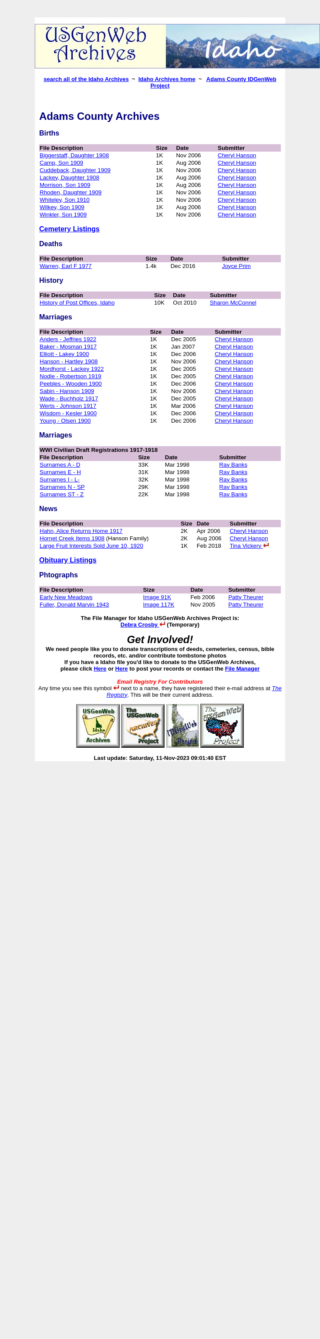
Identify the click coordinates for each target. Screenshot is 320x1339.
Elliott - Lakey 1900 (64, 354)
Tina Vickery (249, 545)
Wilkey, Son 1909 (62, 207)
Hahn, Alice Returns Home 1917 (81, 531)
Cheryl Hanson (237, 155)
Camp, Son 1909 (61, 162)
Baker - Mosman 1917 (68, 346)
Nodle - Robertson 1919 (70, 376)
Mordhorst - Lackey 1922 (72, 369)
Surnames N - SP (62, 487)
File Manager (242, 668)
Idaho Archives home (166, 79)
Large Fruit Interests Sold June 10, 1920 (91, 545)
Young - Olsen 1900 (65, 420)
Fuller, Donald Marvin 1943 (74, 604)
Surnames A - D (60, 464)
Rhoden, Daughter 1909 (70, 192)
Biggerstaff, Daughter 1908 (74, 155)
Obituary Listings (68, 560)
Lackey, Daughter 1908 (69, 177)
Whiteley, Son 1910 (65, 200)
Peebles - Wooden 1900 (71, 383)
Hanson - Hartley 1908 (69, 361)
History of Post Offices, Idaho (77, 302)
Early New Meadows (66, 597)
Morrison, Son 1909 (65, 185)
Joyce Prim (236, 266)
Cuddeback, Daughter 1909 (75, 170)
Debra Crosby (143, 624)
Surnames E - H (60, 472)
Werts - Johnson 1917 (68, 406)
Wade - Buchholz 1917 (69, 398)
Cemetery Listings (69, 229)
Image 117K (159, 604)
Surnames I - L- (60, 479)
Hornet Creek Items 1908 (72, 538)
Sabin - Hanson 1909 (67, 391)
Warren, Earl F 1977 (66, 266)
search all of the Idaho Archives (86, 79)
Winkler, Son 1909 (63, 214)
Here (100, 668)
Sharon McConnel (233, 302)
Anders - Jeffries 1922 (68, 339)
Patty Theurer (245, 597)
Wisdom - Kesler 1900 (68, 413)
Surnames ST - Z (62, 494)
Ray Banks (233, 464)
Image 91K (157, 597)
